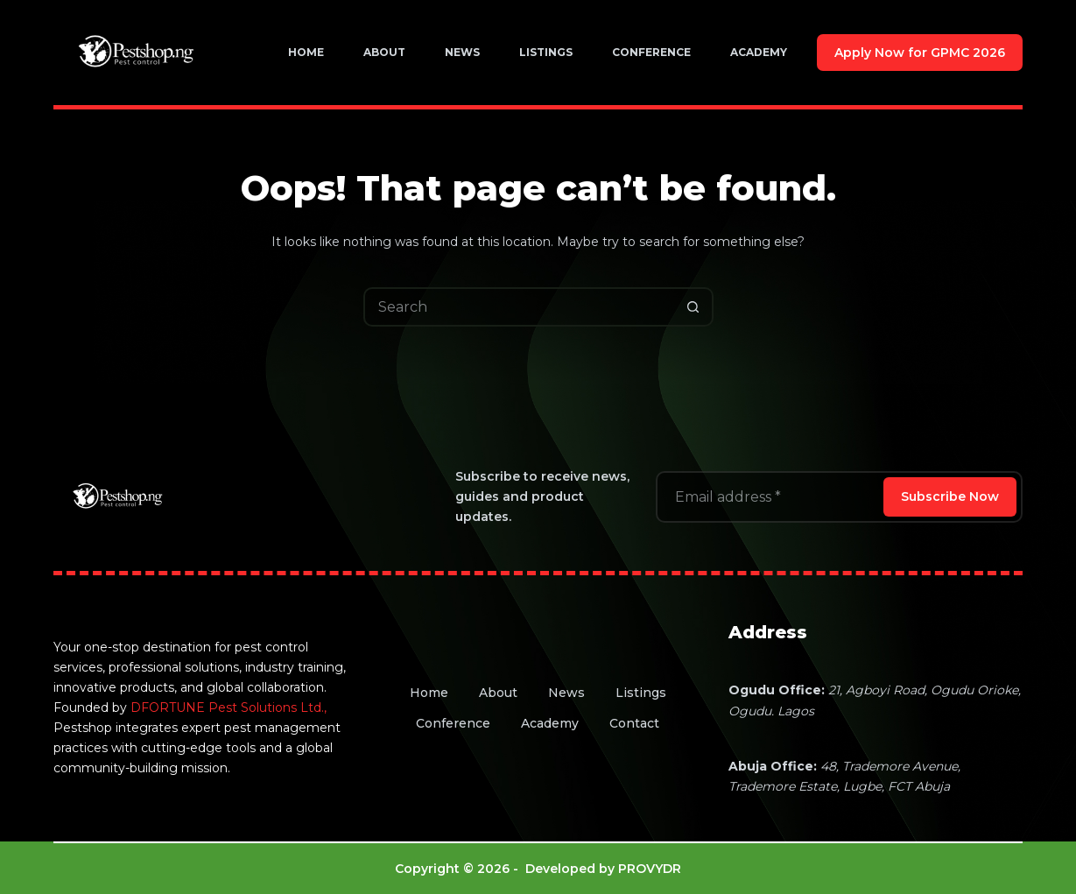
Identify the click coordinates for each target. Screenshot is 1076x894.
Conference (651, 52)
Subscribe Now (950, 496)
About (384, 52)
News (462, 52)
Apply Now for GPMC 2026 (919, 52)
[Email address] (768, 497)
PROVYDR (649, 868)
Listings (546, 52)
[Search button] (694, 307)
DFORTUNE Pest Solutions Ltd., (228, 707)
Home (306, 52)
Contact (634, 723)
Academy (758, 52)
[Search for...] (518, 307)
